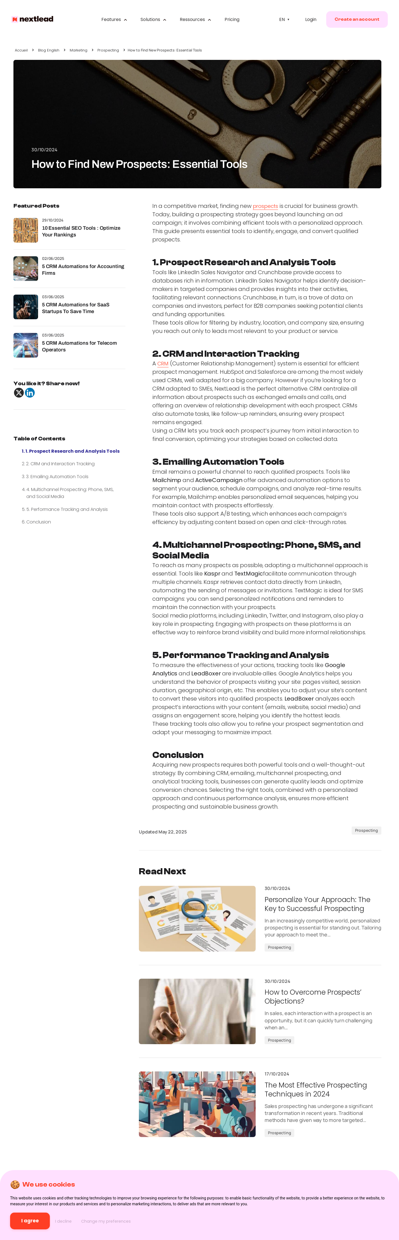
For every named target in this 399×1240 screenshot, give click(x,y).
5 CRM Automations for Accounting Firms (83, 270)
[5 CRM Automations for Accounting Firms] (25, 268)
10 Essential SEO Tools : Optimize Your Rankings (81, 231)
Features (114, 21)
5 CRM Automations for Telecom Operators (79, 346)
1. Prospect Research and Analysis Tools (72, 451)
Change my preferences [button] (141, 1220)
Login (306, 21)
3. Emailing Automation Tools (57, 476)
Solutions (153, 21)
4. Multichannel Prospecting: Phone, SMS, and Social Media (70, 493)
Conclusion (38, 522)
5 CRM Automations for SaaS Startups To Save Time (75, 308)
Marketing (78, 50)
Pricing (232, 21)
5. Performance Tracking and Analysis (67, 509)
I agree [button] (41, 1220)
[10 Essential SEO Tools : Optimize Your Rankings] (25, 230)
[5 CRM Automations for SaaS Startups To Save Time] (25, 307)
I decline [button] (89, 1220)
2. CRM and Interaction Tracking (60, 464)
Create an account (352, 21)
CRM (163, 363)
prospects (266, 206)
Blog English (48, 50)
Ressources (195, 21)
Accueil (21, 50)
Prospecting (108, 50)
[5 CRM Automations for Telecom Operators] (25, 345)
